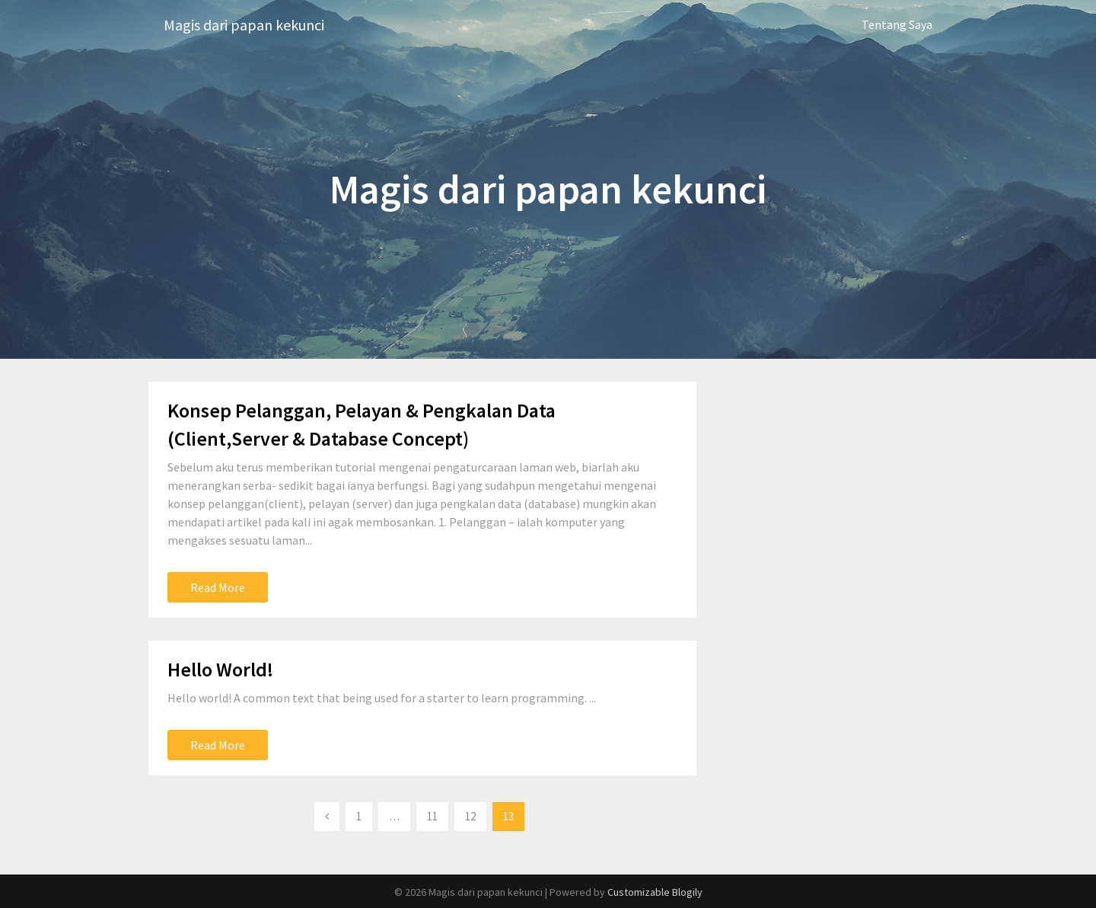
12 (470, 816)
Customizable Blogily (655, 892)
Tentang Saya (897, 24)
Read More (217, 587)
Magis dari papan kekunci (244, 24)
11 (432, 816)
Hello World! (220, 669)
